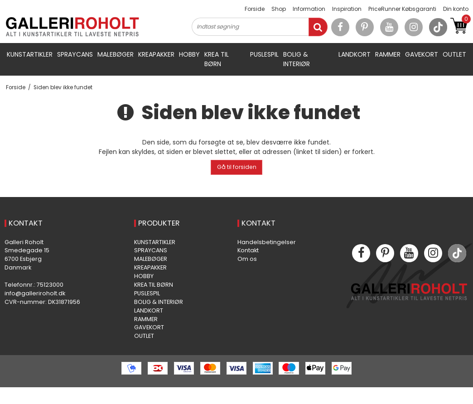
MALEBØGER (115, 54)
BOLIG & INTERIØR (296, 59)
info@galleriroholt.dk (35, 293)
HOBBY (189, 54)
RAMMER (388, 54)
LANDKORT (354, 54)
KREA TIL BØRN (216, 59)
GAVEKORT (421, 54)
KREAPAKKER (156, 54)
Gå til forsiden (236, 167)
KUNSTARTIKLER (30, 54)
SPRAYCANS (75, 54)
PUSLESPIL (264, 54)
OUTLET (454, 54)
